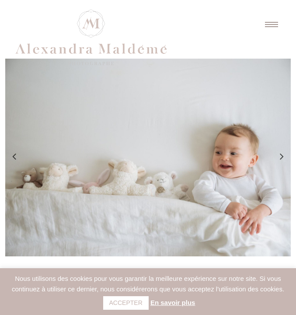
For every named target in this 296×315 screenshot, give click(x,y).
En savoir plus (172, 302)
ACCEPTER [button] (126, 302)
